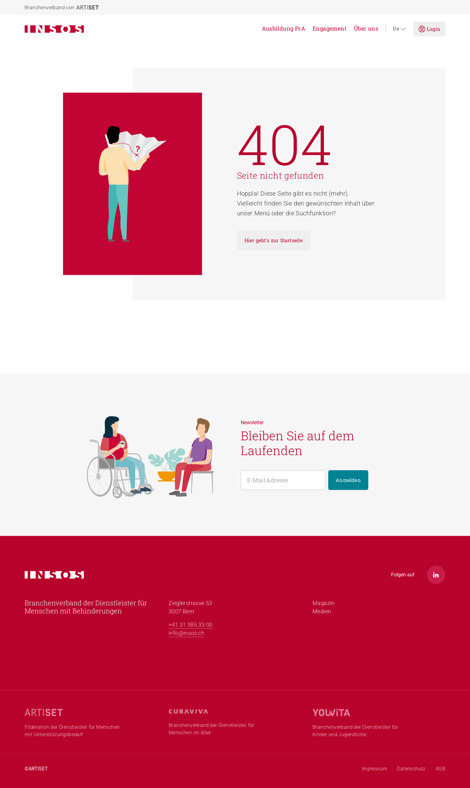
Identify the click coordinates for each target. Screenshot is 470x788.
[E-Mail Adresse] (283, 480)
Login (429, 29)
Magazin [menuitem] (324, 603)
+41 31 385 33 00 (190, 624)
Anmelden (348, 480)
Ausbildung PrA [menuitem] (283, 28)
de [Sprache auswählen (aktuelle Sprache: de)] (399, 29)
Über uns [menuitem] (366, 28)
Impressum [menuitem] (374, 769)
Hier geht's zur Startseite (273, 240)
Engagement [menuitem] (329, 28)
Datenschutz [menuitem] (411, 769)
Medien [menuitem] (322, 611)
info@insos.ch (186, 633)
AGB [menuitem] (440, 769)
